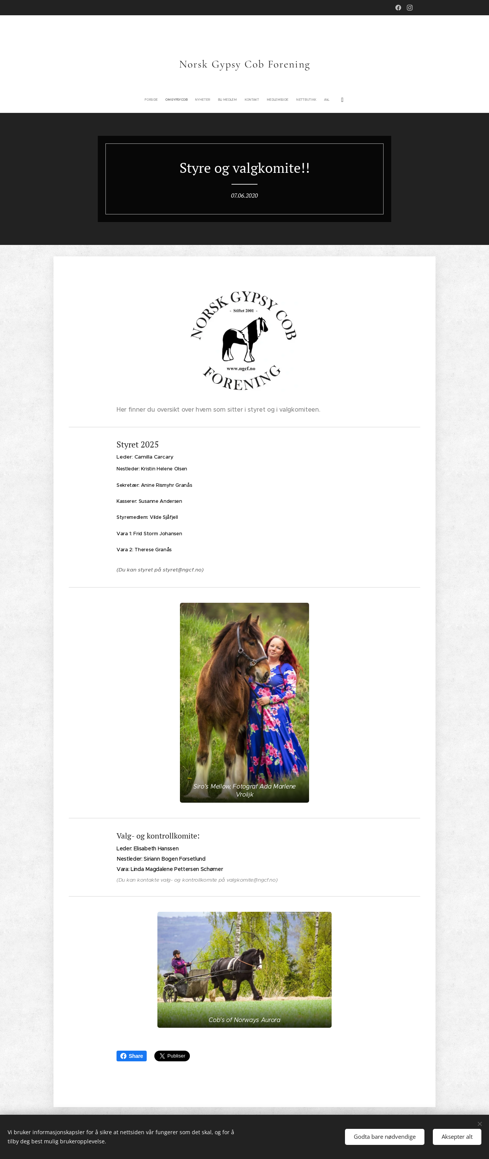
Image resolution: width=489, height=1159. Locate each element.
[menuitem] (212, 99)
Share (131, 1056)
